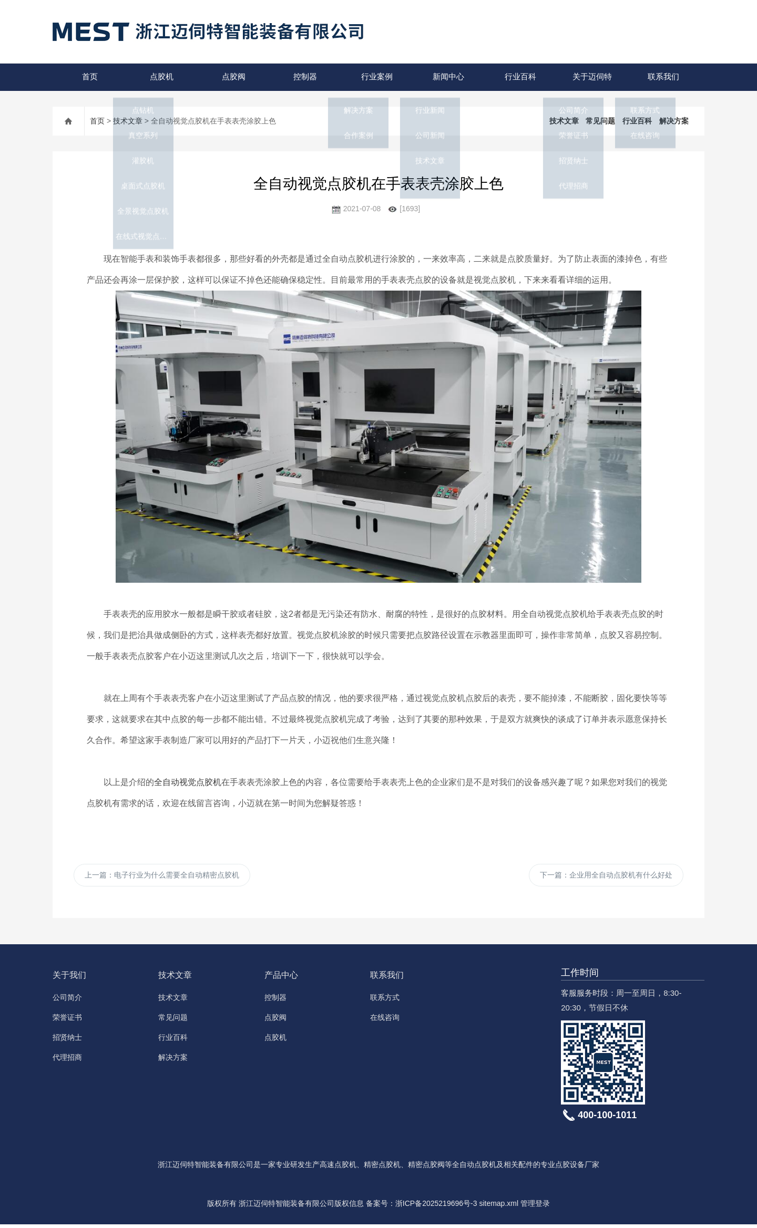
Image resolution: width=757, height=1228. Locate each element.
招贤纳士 (67, 1041)
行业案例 (375, 77)
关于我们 (69, 978)
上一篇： (162, 877)
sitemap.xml (498, 1207)
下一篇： (606, 877)
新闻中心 (447, 77)
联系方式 (385, 1001)
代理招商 (67, 1061)
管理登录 (535, 1207)
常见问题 (600, 121)
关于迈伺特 (590, 77)
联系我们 (662, 77)
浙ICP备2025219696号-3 (436, 1207)
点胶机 (160, 77)
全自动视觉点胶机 (187, 782)
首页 (88, 77)
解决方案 (674, 121)
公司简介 (67, 1001)
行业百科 (519, 77)
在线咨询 (385, 1021)
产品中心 (281, 978)
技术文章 (127, 121)
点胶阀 (231, 77)
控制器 (303, 77)
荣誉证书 (67, 1021)
